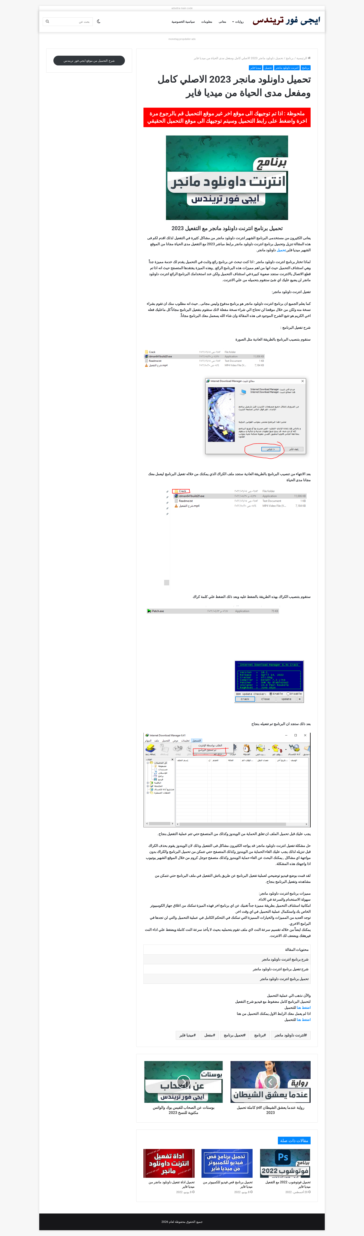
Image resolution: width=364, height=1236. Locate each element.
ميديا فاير (255, 67)
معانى (222, 21)
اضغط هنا (304, 1008)
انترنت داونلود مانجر (287, 67)
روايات (239, 21)
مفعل (208, 1035)
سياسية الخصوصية (183, 21)
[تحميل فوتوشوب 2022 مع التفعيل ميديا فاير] (285, 1163)
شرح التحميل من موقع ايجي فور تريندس (89, 60)
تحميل (268, 67)
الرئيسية (303, 58)
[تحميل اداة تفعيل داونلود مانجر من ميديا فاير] (169, 1163)
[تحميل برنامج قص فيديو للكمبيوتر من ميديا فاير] (227, 1163)
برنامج (290, 58)
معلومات (206, 21)
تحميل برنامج (234, 1035)
